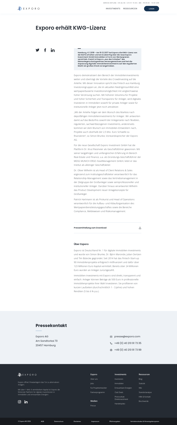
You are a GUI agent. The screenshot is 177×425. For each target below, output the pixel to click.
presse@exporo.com (127, 336)
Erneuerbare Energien (123, 388)
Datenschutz (58, 421)
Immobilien (119, 383)
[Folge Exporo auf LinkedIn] (26, 401)
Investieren (119, 379)
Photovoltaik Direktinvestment (121, 398)
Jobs (92, 383)
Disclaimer (77, 421)
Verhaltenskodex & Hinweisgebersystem (144, 421)
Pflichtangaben (114, 421)
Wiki (140, 388)
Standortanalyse (145, 392)
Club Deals (119, 392)
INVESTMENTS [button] (113, 8)
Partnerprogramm (97, 392)
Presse (93, 405)
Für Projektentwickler (98, 388)
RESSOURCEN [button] (130, 8)
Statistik (142, 383)
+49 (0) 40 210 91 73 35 (127, 343)
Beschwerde (143, 401)
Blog (140, 379)
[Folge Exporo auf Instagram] (20, 401)
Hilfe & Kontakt (145, 397)
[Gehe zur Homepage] (28, 8)
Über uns (94, 379)
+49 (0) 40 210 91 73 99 (127, 349)
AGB (42, 421)
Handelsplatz (120, 403)
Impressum (95, 421)
